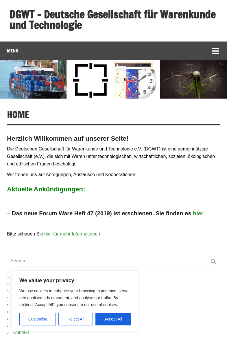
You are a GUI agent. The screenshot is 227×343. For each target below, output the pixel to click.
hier (198, 213)
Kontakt (21, 332)
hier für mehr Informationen (72, 233)
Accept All (113, 319)
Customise (37, 319)
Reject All (75, 319)
